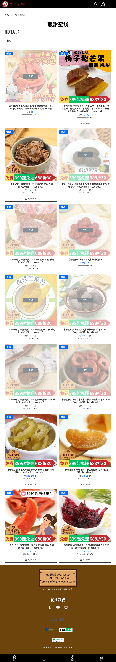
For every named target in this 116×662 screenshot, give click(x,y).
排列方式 (12, 32)
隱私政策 (58, 647)
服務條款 (47, 647)
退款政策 (68, 647)
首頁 (7, 15)
